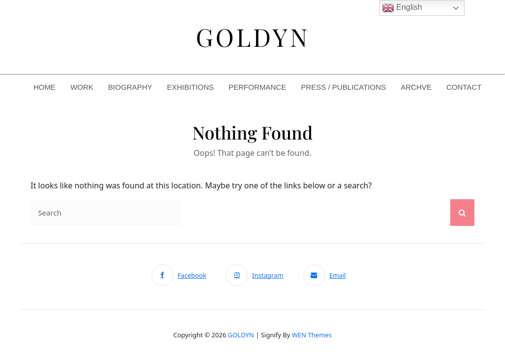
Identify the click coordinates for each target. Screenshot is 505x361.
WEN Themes (312, 334)
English (402, 8)
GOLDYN (241, 334)
